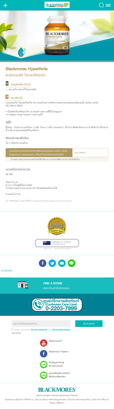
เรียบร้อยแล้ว (16, 333)
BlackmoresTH (55, 341)
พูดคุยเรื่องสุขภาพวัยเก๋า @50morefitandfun (59, 375)
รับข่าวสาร (89, 323)
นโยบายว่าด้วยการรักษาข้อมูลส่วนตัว (50, 399)
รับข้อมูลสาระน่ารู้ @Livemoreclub (56, 364)
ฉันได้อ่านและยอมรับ (22, 330)
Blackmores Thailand (58, 352)
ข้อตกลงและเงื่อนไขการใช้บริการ (19, 399)
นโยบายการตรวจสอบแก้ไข (78, 399)
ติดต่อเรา (61, 403)
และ (50, 330)
